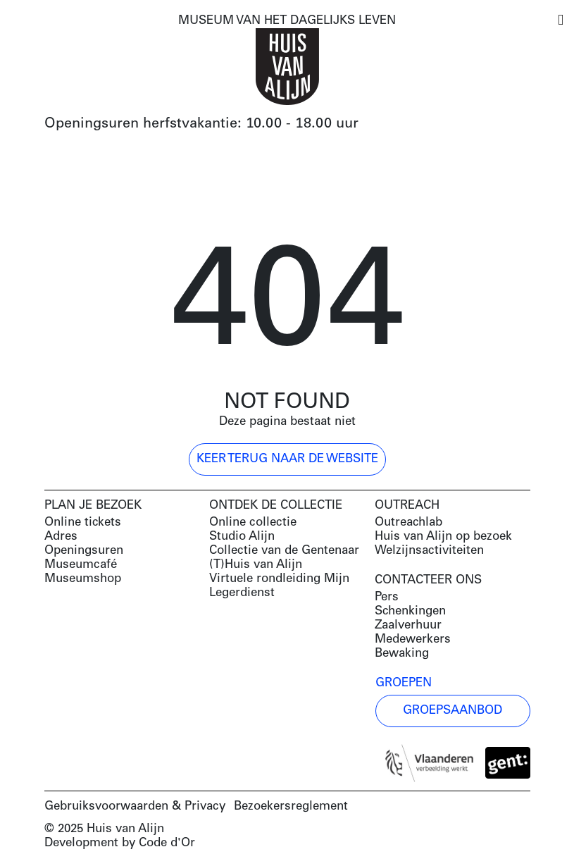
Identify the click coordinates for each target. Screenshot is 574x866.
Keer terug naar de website (287, 459)
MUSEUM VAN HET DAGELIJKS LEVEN (287, 21)
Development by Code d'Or (119, 843)
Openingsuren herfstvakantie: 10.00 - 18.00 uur (201, 124)
